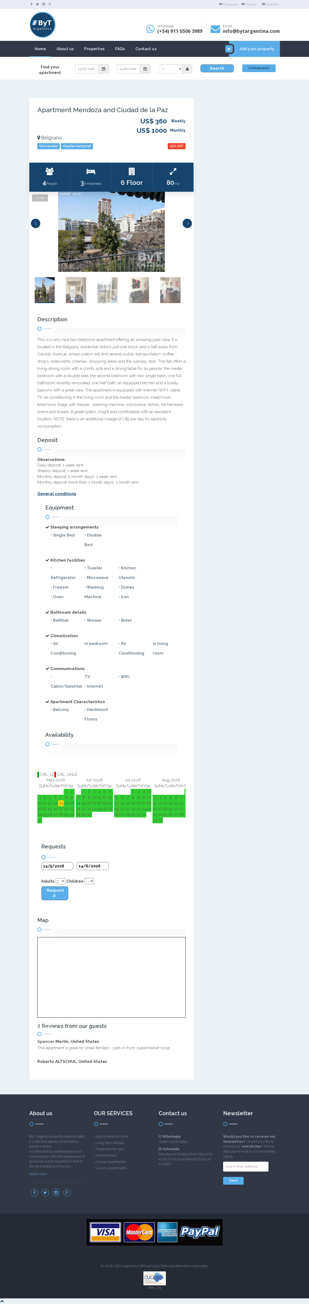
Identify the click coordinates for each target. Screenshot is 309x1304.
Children (74, 881)
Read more (38, 1174)
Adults (48, 881)
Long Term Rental (110, 1143)
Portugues (228, 4)
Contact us (145, 49)
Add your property (252, 49)
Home (40, 49)
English (249, 4)
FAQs (120, 49)
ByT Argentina (126, 1266)
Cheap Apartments (111, 1162)
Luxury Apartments (111, 1168)
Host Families (106, 1155)
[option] (111, 232)
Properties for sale (110, 1149)
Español (270, 4)
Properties (94, 49)
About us (65, 49)
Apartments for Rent (112, 1136)
